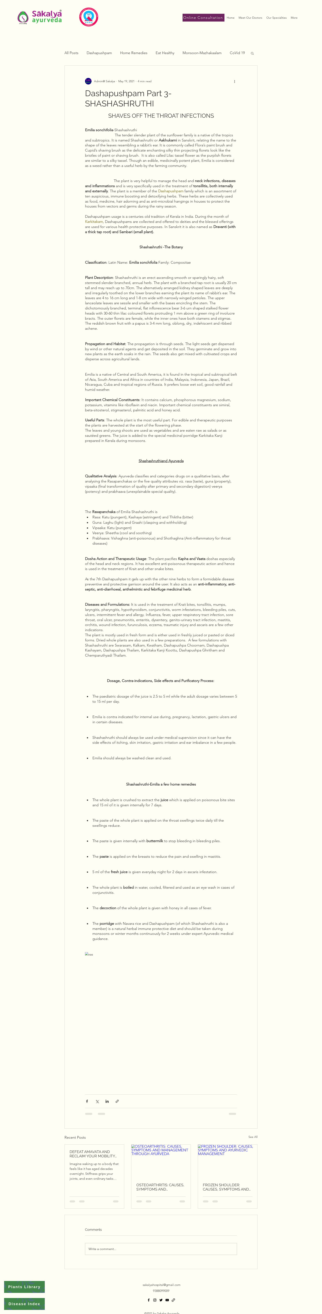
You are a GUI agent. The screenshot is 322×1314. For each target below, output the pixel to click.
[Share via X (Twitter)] (97, 1101)
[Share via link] (117, 1101)
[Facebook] (149, 1300)
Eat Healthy (165, 53)
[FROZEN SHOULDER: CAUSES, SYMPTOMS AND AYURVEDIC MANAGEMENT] (227, 1161)
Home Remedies (133, 53)
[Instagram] (155, 1300)
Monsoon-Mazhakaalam (202, 53)
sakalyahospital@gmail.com (162, 1285)
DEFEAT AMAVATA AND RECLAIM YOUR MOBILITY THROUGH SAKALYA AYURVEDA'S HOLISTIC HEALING (92, 1154)
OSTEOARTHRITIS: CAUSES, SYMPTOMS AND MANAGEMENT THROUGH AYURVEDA (160, 1187)
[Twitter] (161, 1300)
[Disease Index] (24, 1304)
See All (253, 1137)
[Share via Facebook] (87, 1101)
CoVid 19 (237, 53)
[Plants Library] (24, 1287)
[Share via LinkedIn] (107, 1101)
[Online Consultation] (203, 18)
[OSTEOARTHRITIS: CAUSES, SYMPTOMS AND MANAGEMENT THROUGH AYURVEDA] (161, 1161)
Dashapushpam (99, 53)
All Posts (71, 53)
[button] (252, 53)
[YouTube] (167, 1300)
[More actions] (234, 81)
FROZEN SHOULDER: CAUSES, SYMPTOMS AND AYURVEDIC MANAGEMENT (227, 1187)
